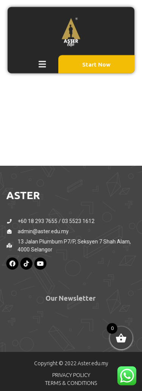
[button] (42, 60)
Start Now (96, 60)
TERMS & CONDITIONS (71, 383)
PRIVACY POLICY (71, 375)
